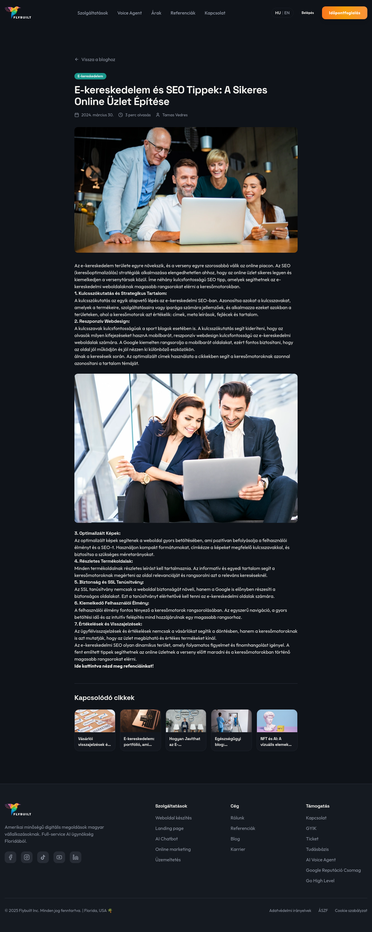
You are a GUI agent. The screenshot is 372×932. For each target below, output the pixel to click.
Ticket (312, 839)
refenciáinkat (138, 666)
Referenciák (183, 13)
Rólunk (237, 818)
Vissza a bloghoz (94, 59)
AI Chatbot (166, 839)
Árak (156, 13)
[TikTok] (43, 857)
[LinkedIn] (75, 857)
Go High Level (320, 880)
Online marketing (173, 849)
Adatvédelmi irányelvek (290, 910)
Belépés (308, 12)
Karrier (238, 849)
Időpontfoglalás (344, 12)
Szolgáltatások (93, 13)
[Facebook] (10, 857)
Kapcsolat (215, 13)
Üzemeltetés (167, 859)
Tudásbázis (317, 849)
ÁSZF (323, 910)
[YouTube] (59, 857)
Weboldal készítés (173, 818)
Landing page (169, 828)
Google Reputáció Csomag (333, 870)
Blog (235, 839)
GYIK (311, 828)
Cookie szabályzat (351, 910)
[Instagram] (27, 857)
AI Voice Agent (321, 859)
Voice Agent (129, 13)
